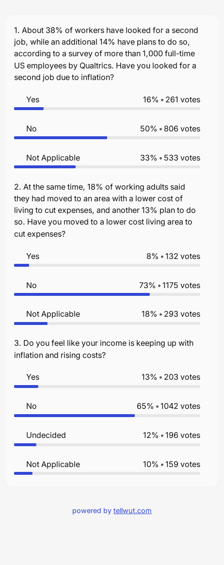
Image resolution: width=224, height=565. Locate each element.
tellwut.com (132, 510)
